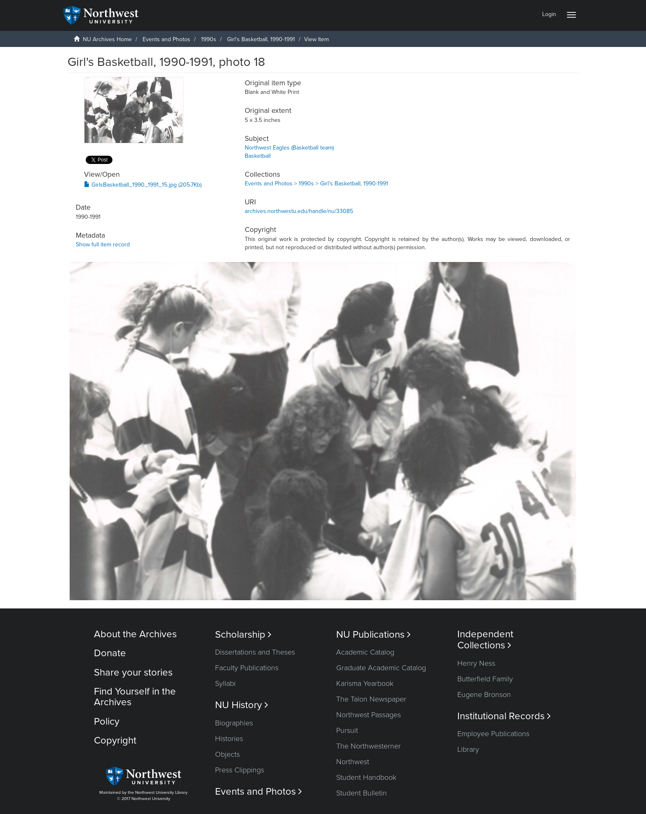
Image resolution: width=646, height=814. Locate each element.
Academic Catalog (365, 652)
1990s (208, 39)
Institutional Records (504, 716)
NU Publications (373, 635)
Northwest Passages (368, 714)
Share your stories (133, 672)
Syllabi (225, 683)
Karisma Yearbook (364, 683)
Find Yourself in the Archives (135, 696)
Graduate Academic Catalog (381, 667)
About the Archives (135, 634)
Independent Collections (485, 639)
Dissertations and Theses (255, 652)
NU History (241, 705)
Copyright (115, 740)
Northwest (352, 761)
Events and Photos (166, 39)
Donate (110, 653)
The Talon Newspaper (371, 699)
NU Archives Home (107, 39)
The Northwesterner (368, 746)
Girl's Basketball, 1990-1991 (261, 39)
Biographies (234, 722)
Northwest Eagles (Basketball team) (289, 147)
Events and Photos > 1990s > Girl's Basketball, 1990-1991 (316, 183)
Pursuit (347, 730)
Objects (227, 754)
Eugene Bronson (484, 694)
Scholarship (243, 635)
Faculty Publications (247, 667)
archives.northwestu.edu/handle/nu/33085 (299, 211)
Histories (229, 738)
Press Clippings (239, 769)
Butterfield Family (485, 678)
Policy (106, 721)
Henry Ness (476, 663)
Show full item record (103, 244)
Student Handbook (366, 777)
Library (468, 749)
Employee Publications (493, 733)
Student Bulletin (361, 793)
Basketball (258, 155)
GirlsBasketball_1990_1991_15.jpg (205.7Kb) (142, 184)
